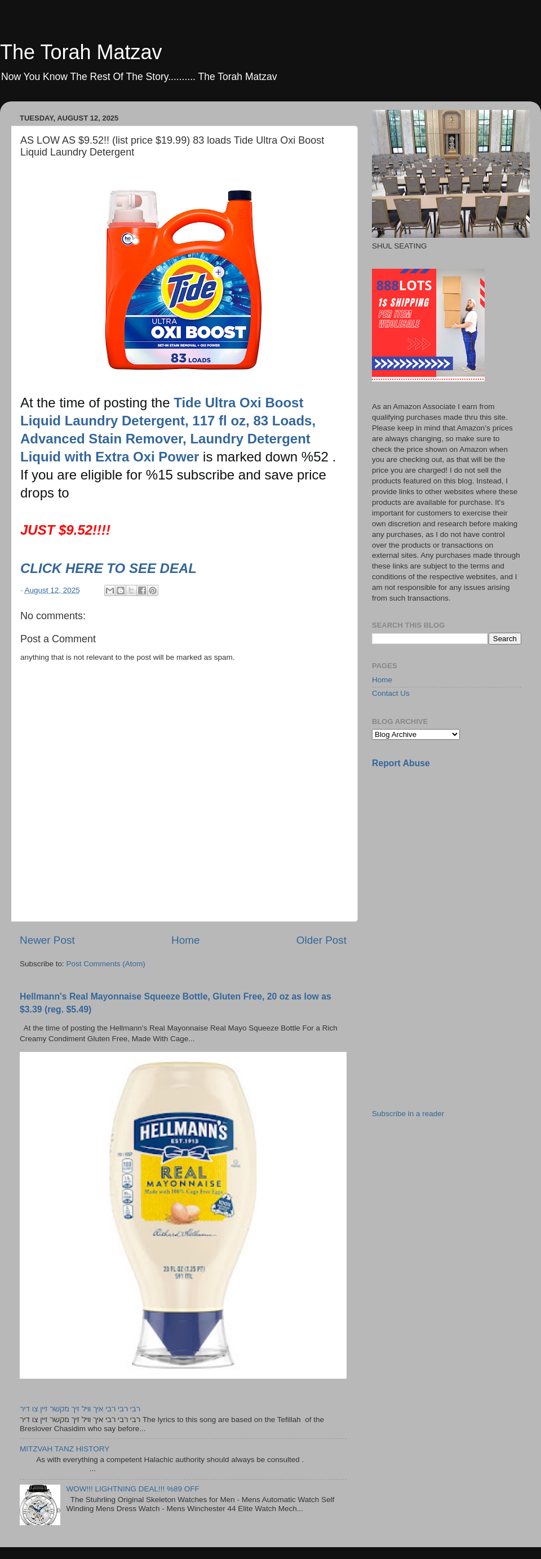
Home (185, 940)
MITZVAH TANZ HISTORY (64, 1449)
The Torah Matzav (81, 52)
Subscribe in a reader (408, 1113)
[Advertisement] (456, 857)
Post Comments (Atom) (105, 964)
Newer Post (47, 940)
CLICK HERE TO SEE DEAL (110, 568)
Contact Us (391, 693)
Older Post (321, 940)
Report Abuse (401, 763)
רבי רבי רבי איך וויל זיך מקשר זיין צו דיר (80, 1409)
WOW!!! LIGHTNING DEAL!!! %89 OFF (132, 1489)
